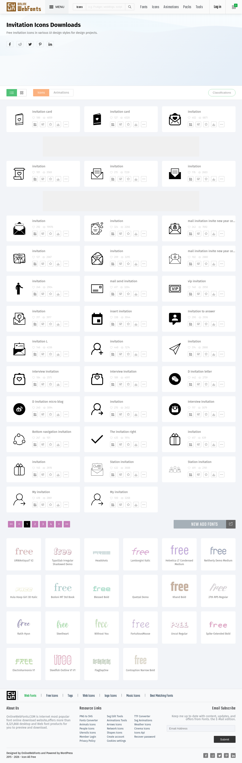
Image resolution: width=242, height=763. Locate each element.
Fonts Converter (89, 720)
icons (80, 7)
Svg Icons (25, 7)
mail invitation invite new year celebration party (211, 221)
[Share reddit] (20, 44)
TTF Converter (142, 716)
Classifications (222, 92)
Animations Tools (117, 720)
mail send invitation (123, 281)
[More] (66, 124)
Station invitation (122, 462)
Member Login (88, 736)
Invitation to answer (201, 311)
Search (129, 7)
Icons (155, 7)
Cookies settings (116, 740)
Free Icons (52, 696)
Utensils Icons (88, 732)
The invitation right (123, 432)
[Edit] (43, 124)
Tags (70, 696)
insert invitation (121, 311)
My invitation (41, 492)
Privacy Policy (87, 740)
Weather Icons (142, 724)
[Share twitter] (30, 44)
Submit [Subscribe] (224, 739)
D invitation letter (200, 371)
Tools (199, 7)
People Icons (87, 728)
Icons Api (139, 732)
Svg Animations (143, 720)
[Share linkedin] (50, 44)
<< (11, 524)
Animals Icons (88, 724)
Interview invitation (45, 371)
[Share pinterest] (40, 44)
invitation (194, 112)
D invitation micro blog (47, 402)
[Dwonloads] (58, 124)
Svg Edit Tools (115, 716)
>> (66, 524)
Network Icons (115, 728)
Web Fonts (30, 696)
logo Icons (111, 696)
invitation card (42, 112)
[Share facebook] (9, 44)
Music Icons (133, 696)
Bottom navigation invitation (51, 432)
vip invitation (197, 281)
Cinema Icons (142, 728)
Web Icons (89, 696)
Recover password (144, 736)
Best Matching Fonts (161, 696)
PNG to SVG (86, 716)
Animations (171, 7)
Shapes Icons (114, 732)
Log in (217, 7)
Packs (187, 7)
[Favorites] (50, 124)
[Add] (35, 124)
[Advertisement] (188, 55)
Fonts (144, 7)
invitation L (40, 341)
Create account (115, 736)
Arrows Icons (114, 724)
